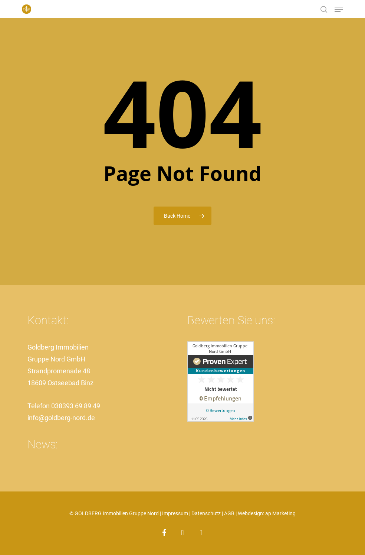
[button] (339, 9)
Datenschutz (206, 513)
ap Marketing (280, 513)
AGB (229, 513)
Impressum (175, 513)
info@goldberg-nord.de (61, 418)
